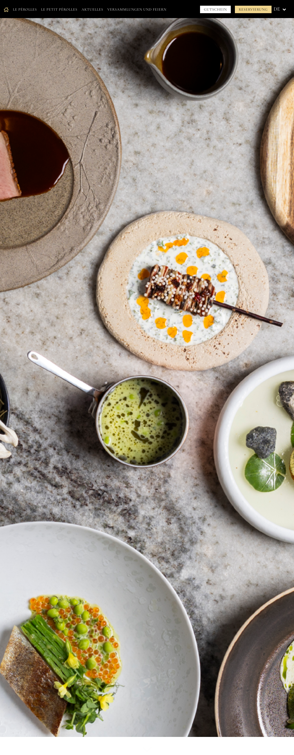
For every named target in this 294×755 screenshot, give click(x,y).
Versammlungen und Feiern (136, 9)
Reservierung (253, 9)
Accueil (6, 9)
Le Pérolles (25, 9)
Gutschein (215, 9)
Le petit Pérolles (59, 9)
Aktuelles (92, 9)
